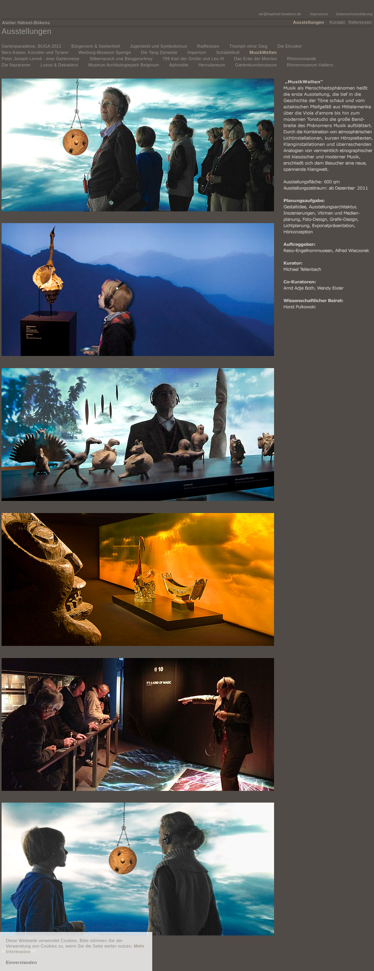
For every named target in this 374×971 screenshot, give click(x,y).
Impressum (319, 14)
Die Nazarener (16, 65)
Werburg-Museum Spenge (104, 52)
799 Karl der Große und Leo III (193, 58)
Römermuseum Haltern (310, 65)
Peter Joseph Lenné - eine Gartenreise (41, 58)
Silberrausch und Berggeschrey (120, 58)
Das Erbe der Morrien (255, 58)
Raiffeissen (208, 46)
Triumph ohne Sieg (248, 46)
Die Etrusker (289, 46)
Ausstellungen (308, 22)
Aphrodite (179, 65)
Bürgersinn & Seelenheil (95, 46)
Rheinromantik (301, 58)
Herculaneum (211, 65)
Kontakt (337, 22)
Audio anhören (19, 951)
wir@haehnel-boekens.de (280, 14)
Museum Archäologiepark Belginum (123, 65)
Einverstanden (21, 962)
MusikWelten (263, 52)
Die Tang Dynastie (159, 52)
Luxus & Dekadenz (59, 65)
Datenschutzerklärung (354, 14)
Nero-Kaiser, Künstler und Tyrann (35, 52)
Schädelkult (228, 52)
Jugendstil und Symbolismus (158, 46)
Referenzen (360, 22)
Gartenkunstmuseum (256, 65)
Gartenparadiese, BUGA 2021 (31, 46)
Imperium (196, 52)
